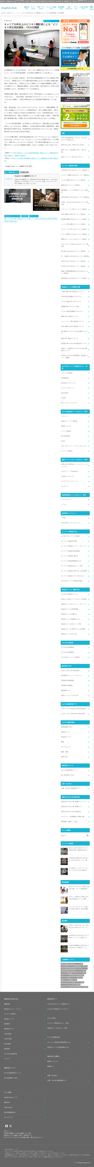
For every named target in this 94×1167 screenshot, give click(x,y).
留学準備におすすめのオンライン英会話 (74, 278)
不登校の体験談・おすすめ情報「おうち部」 (18, 1132)
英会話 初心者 (74, 975)
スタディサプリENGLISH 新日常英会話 (73, 708)
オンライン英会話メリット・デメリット (74, 545)
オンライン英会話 (19, 1)
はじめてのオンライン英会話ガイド (58, 1003)
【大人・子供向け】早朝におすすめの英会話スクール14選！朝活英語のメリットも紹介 (79, 897)
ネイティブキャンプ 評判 (67, 981)
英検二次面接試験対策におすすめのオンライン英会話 (74, 272)
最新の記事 (25, 172)
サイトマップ (8, 1117)
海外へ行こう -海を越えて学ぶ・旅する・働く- (74, 150)
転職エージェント (53, 1061)
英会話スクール (11, 1)
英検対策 (66, 1)
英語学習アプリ (35, 1)
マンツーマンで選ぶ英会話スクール (72, 321)
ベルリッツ (64, 416)
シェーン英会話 (66, 430)
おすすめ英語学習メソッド (69, 769)
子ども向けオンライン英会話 (70, 657)
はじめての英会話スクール (69, 594)
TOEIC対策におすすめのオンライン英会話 (74, 197)
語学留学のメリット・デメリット (71, 675)
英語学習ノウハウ (82, 1)
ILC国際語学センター (21, 218)
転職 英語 (76, 986)
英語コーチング (65, 979)
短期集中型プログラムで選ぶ (70, 306)
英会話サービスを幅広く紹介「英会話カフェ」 (19, 1135)
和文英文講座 (53, 218)
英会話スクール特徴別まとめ (70, 618)
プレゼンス (64, 486)
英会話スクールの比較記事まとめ (58, 1046)
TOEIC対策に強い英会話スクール (71, 291)
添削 (7, 221)
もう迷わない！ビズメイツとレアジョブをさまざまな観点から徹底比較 (79, 869)
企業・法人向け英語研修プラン (71, 788)
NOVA (63, 440)
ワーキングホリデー (66, 984)
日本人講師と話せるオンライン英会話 (73, 214)
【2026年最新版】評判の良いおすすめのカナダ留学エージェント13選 (79, 946)
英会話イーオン (66, 425)
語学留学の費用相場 (67, 680)
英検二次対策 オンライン (80, 968)
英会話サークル (66, 736)
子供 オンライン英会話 (67, 986)
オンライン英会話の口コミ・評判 (71, 565)
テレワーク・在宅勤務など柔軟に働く (73, 816)
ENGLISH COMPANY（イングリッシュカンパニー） (74, 465)
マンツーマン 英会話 (80, 970)
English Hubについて (10, 1097)
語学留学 (7, 1023)
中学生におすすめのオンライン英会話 (73, 261)
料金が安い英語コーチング (69, 338)
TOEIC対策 (43, 1)
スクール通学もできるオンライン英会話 (74, 234)
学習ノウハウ (41, 8)
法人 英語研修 (84, 986)
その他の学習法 (83, 8)
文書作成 (44, 218)
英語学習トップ (4, 1)
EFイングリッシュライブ (69, 402)
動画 (62, 741)
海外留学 (80, 977)
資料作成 (14, 221)
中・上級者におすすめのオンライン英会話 (74, 256)
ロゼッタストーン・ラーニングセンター (74, 445)
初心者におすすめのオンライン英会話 (73, 251)
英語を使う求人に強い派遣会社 (71, 811)
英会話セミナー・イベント (13, 216)
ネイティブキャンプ (67, 387)
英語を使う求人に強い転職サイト (71, 806)
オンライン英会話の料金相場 (70, 550)
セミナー (33, 8)
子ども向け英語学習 (10, 1053)
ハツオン (64, 504)
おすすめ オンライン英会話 (79, 972)
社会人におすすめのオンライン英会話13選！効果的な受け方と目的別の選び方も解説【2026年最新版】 (79, 849)
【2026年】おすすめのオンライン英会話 (74, 170)
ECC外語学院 (65, 435)
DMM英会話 (65, 377)
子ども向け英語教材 (67, 647)
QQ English (64, 392)
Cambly (63, 397)
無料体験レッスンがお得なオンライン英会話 (74, 191)
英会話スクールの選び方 (69, 613)
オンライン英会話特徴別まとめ (71, 560)
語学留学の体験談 (66, 685)
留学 (27, 1)
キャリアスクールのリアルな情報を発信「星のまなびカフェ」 (23, 1137)
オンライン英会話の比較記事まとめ (58, 1041)
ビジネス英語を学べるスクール (71, 301)
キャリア (90, 1)
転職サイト (51, 1066)
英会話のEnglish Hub (84, 1162)
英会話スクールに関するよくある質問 (73, 628)
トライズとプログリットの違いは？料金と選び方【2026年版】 (79, 907)
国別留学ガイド (66, 690)
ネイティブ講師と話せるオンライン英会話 (74, 175)
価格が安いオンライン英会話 (70, 185)
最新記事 (26, 8)
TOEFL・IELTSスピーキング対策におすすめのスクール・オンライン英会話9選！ (79, 926)
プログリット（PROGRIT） (70, 471)
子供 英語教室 (76, 984)
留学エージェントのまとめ (69, 695)
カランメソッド (65, 975)
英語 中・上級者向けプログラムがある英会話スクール (74, 349)
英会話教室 (61, 8)
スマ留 (63, 517)
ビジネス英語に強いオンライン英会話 (73, 180)
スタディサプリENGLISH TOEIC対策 (73, 713)
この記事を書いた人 (12, 172)
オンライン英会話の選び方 (69, 555)
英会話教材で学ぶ (66, 726)
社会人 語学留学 (83, 965)
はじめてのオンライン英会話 (70, 535)
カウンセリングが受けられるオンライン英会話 (74, 245)
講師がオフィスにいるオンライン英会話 (74, 239)
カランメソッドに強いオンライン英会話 (74, 209)
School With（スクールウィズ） (71, 522)
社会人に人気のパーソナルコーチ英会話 (74, 598)
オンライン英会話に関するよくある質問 (74, 570)
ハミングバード (66, 499)
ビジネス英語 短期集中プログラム (72, 311)
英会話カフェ (65, 731)
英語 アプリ (74, 979)
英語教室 (81, 975)
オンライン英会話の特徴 (69, 540)
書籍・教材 (64, 751)
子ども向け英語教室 (67, 652)
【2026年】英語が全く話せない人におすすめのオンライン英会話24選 (79, 859)
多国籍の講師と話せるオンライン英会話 (74, 219)
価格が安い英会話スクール (69, 316)
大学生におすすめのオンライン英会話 (73, 266)
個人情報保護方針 (9, 1112)
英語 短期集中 (70, 963)
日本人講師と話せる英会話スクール (72, 326)
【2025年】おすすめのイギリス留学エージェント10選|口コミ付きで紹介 (79, 936)
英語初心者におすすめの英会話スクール (74, 343)
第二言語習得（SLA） (68, 774)
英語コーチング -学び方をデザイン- (72, 157)
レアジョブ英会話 (66, 372)
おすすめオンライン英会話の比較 (71, 580)
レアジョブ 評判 (79, 981)
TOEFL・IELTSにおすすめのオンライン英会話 (74, 203)
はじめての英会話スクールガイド (58, 1008)
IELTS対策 (58, 1)
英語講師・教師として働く (69, 821)
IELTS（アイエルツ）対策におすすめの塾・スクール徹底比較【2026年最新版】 (79, 887)
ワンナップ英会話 (66, 450)
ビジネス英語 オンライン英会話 (69, 965)
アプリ (76, 8)
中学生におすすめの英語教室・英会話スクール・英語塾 (74, 356)
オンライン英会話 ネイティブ (68, 977)
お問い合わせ (8, 1107)
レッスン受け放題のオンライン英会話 (73, 224)
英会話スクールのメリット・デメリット (74, 603)
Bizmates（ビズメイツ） (69, 382)
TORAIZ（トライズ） (68, 476)
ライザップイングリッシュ (69, 481)
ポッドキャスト (66, 746)
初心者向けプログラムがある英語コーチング (74, 332)
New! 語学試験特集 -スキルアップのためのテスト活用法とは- (74, 138)
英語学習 (63, 963)
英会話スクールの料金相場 (69, 608)
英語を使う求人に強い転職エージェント (74, 801)
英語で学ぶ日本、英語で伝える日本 (72, 144)
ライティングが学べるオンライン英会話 (74, 229)
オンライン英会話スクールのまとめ (72, 575)
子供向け (74, 1)
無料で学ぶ (64, 756)
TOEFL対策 (51, 1)
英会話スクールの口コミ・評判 (71, 623)
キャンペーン (34, 216)
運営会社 (7, 1102)
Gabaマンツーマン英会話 (69, 420)
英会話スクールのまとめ (69, 633)
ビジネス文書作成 (34, 218)
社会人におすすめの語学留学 (70, 670)
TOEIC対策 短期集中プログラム (71, 296)
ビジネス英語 (9, 218)
